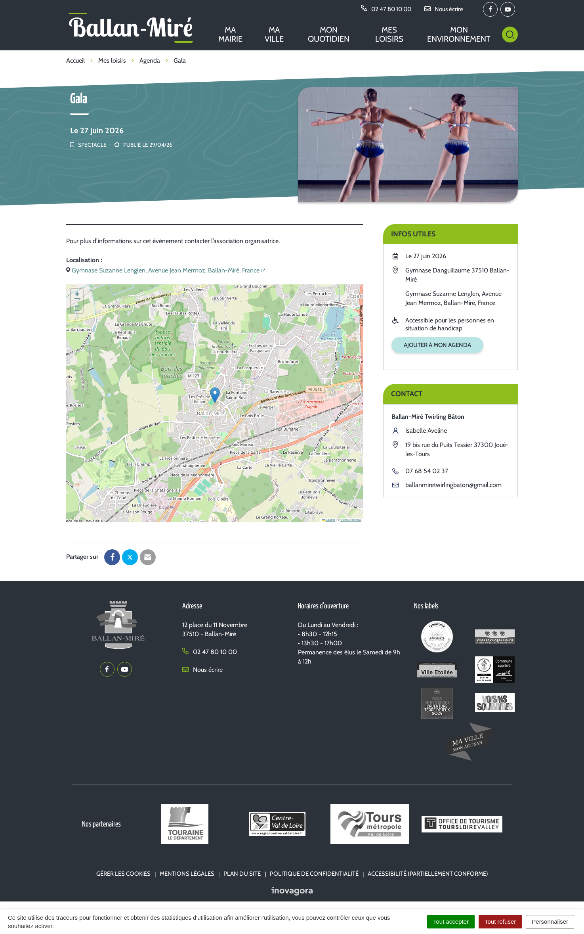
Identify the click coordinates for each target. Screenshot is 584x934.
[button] (215, 395)
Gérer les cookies (123, 873)
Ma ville (274, 34)
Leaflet (328, 520)
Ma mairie (230, 34)
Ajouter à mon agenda (437, 345)
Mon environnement (458, 34)
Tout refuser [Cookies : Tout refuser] (500, 921)
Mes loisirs (389, 34)
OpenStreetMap (350, 520)
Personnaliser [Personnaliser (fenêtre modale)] (550, 921)
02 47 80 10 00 (209, 652)
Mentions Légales (187, 873)
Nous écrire (202, 669)
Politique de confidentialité (314, 873)
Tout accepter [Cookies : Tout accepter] (451, 921)
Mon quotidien (328, 34)
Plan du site (242, 873)
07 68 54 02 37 (426, 471)
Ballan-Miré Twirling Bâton (427, 416)
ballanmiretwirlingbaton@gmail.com (453, 485)
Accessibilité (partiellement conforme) (428, 873)
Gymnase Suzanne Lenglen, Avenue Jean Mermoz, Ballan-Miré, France (166, 270)
